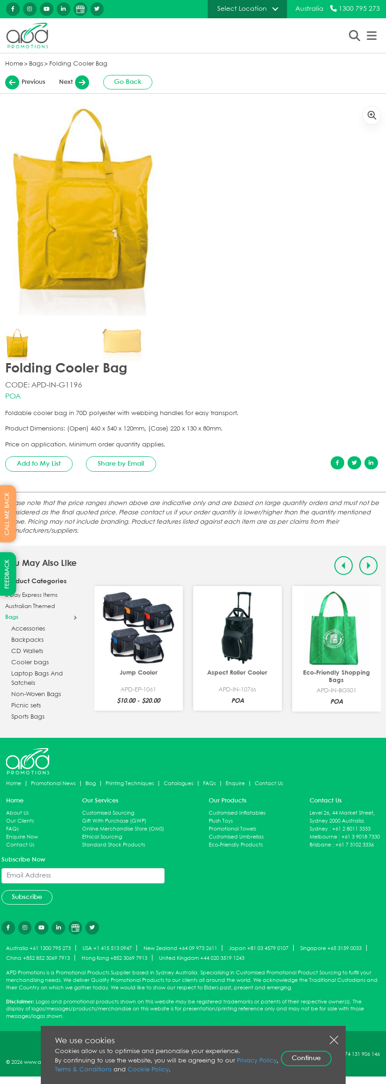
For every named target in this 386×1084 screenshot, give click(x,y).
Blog (90, 783)
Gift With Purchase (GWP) (114, 821)
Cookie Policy (148, 1070)
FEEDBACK (7, 574)
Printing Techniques (130, 783)
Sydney (319, 829)
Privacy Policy (257, 1061)
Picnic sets (26, 706)
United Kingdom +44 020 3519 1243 (201, 958)
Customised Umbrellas (236, 836)
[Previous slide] (343, 566)
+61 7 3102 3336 (354, 844)
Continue (306, 1058)
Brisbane (320, 844)
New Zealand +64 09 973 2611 (180, 948)
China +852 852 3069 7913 (38, 958)
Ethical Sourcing (102, 836)
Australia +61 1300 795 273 (38, 948)
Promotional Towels (232, 829)
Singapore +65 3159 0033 (331, 948)
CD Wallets (27, 651)
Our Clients (20, 821)
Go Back (128, 82)
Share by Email (121, 463)
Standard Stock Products (113, 844)
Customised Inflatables (237, 813)
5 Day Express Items (31, 595)
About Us (17, 813)
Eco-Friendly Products (236, 844)
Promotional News (53, 783)
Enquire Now (22, 836)
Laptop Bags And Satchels (37, 678)
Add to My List (39, 463)
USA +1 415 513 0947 (107, 948)
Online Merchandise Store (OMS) (123, 829)
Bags (36, 64)
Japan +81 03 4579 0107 (258, 948)
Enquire (235, 783)
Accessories (28, 629)
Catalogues (178, 783)
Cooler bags (30, 663)
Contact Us (269, 783)
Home (14, 64)
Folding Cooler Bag (78, 64)
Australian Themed (30, 606)
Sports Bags (28, 717)
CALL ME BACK (7, 513)
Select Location (242, 9)
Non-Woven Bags (36, 694)
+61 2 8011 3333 (351, 829)
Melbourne (323, 836)
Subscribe (27, 897)
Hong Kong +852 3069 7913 (114, 958)
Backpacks (27, 640)
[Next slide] (368, 566)
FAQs (209, 783)
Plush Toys (221, 821)
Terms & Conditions (83, 1070)
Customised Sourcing (108, 813)
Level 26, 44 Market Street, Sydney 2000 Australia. (342, 817)
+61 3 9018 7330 (360, 836)
